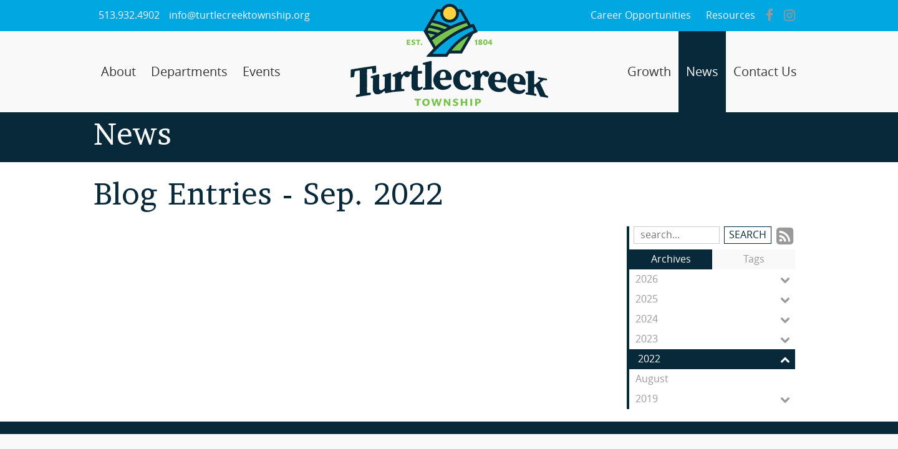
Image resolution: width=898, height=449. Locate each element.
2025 (715, 299)
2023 (715, 339)
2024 (715, 319)
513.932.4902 (129, 15)
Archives (671, 259)
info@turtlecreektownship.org (239, 15)
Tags (754, 259)
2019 (715, 399)
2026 (715, 279)
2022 (716, 359)
